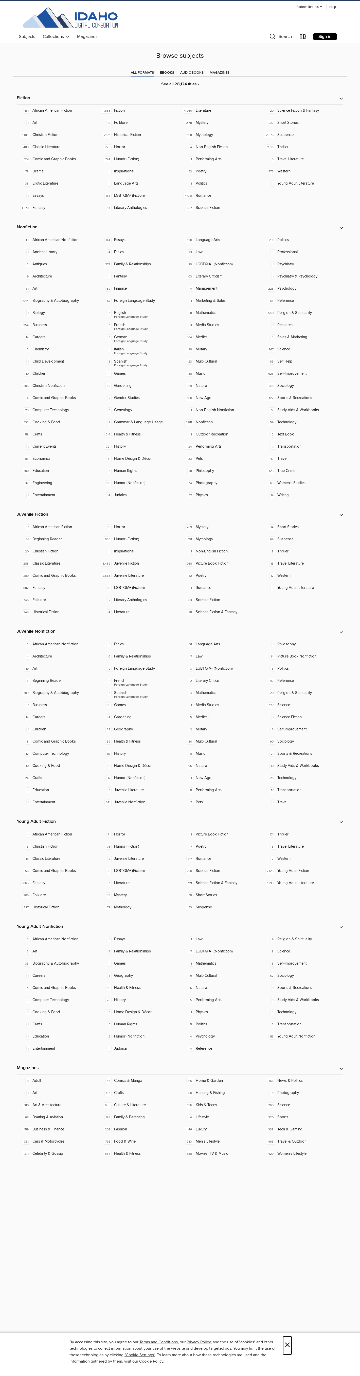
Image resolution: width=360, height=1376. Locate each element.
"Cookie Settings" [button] (139, 1355)
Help (332, 7)
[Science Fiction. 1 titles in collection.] (302, 717)
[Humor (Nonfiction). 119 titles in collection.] (139, 483)
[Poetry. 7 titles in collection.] (221, 847)
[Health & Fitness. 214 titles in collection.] (139, 434)
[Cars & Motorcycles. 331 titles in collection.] (57, 1141)
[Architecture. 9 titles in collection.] (57, 276)
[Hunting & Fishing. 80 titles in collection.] (221, 1093)
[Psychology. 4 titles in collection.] (221, 1036)
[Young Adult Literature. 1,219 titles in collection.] (302, 883)
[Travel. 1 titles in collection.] (302, 802)
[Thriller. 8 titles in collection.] (302, 551)
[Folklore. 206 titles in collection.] (57, 895)
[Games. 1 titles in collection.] (139, 964)
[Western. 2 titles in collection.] (302, 859)
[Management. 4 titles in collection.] (221, 289)
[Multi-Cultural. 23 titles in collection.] (221, 361)
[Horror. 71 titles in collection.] (139, 834)
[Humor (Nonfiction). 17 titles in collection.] (139, 778)
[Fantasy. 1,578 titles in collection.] (57, 208)
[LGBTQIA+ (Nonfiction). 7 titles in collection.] (221, 951)
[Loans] (303, 38)
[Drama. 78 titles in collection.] (57, 171)
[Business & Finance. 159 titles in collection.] (57, 1129)
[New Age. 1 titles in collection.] (221, 778)
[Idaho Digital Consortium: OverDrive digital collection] (68, 17)
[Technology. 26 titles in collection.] (302, 778)
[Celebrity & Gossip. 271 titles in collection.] (57, 1154)
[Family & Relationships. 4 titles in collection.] (139, 951)
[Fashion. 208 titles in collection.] (139, 1129)
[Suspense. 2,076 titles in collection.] (302, 135)
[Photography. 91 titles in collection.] (302, 1093)
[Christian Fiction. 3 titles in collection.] (57, 847)
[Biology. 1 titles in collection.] (57, 313)
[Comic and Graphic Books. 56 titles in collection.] (57, 871)
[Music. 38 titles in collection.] (221, 374)
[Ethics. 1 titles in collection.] (139, 644)
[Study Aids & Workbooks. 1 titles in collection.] (302, 1000)
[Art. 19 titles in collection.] (57, 669)
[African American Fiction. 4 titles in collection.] (57, 834)
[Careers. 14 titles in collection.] (57, 337)
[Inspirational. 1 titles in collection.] (139, 171)
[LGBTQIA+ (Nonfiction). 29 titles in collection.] (221, 264)
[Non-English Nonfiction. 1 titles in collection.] (221, 410)
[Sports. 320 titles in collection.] (302, 1117)
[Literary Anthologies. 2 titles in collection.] (139, 600)
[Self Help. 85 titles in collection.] (302, 361)
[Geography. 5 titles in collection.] (139, 976)
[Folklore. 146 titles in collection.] (57, 600)
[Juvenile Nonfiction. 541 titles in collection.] (139, 802)
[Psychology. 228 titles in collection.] (302, 289)
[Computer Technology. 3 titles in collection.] (57, 1000)
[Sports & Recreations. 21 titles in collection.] (302, 754)
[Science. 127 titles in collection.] (302, 705)
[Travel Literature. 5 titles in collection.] (302, 159)
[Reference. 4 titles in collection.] (221, 1049)
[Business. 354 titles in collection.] (57, 325)
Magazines (87, 36)
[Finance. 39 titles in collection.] (139, 289)
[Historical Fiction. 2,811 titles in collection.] (139, 135)
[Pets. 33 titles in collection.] (221, 459)
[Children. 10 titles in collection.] (57, 374)
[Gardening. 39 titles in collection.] (139, 386)
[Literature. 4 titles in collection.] (139, 612)
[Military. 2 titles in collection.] (221, 729)
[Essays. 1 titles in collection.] (57, 196)
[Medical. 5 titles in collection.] (221, 717)
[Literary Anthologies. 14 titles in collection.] (139, 208)
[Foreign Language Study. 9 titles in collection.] (139, 669)
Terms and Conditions (158, 1342)
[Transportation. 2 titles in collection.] (302, 1024)
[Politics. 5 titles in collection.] (302, 669)
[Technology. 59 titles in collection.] (302, 422)
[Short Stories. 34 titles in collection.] (302, 527)
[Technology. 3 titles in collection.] (302, 1012)
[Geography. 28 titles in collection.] (139, 729)
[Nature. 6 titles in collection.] (221, 988)
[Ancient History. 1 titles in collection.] (57, 252)
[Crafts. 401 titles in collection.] (139, 1093)
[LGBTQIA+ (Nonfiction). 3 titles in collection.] (221, 669)
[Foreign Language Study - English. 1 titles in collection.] (139, 313)
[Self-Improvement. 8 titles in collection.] (302, 964)
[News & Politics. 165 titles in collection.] (302, 1081)
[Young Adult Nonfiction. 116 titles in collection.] (302, 1036)
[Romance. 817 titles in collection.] (221, 859)
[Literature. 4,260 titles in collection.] (221, 111)
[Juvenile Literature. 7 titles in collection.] (139, 859)
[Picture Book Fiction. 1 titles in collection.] (221, 834)
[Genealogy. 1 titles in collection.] (139, 410)
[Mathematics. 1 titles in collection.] (221, 964)
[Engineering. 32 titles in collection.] (57, 483)
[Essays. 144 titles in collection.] (139, 240)
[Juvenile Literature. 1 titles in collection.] (139, 790)
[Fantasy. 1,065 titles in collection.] (57, 883)
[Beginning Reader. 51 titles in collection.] (57, 539)
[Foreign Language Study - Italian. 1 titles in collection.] (139, 349)
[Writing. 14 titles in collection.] (302, 495)
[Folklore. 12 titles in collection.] (139, 123)
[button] (309, 7)
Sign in (325, 36)
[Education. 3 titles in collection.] (57, 790)
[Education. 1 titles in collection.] (57, 1036)
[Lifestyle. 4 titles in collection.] (221, 1117)
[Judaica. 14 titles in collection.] (139, 495)
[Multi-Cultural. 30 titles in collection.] (221, 741)
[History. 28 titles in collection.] (139, 1000)
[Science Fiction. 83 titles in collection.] (221, 600)
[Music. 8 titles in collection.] (221, 754)
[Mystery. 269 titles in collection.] (221, 527)
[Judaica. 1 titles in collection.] (139, 1049)
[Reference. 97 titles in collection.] (302, 681)
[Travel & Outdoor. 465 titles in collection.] (302, 1141)
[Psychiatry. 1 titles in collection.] (302, 264)
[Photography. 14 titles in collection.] (221, 483)
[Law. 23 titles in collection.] (221, 252)
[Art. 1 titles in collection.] (57, 123)
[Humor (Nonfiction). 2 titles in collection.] (139, 1036)
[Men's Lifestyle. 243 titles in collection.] (221, 1141)
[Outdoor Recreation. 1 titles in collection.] (221, 434)
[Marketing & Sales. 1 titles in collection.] (221, 301)
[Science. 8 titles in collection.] (302, 951)
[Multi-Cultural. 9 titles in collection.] (221, 976)
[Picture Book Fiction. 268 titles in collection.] (221, 563)
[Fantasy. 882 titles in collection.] (57, 588)
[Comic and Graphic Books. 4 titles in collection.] (57, 398)
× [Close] (287, 1345)
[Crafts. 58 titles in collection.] (57, 434)
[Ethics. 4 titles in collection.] (139, 252)
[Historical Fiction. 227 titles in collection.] (57, 907)
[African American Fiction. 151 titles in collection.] (57, 111)
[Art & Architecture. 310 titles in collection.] (57, 1105)
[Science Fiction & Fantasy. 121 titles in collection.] (221, 883)
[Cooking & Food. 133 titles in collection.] (57, 422)
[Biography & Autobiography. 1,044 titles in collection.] (57, 301)
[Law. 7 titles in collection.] (221, 656)
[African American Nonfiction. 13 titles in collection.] (57, 240)
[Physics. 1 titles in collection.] (221, 1012)
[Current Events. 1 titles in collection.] (57, 447)
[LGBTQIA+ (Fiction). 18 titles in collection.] (139, 588)
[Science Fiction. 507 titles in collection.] (221, 208)
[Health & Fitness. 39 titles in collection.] (139, 741)
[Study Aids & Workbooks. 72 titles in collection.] (302, 410)
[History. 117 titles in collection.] (139, 754)
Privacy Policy (199, 1342)
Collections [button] (56, 36)
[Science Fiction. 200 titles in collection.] (221, 871)
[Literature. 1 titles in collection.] (139, 883)
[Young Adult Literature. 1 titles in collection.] (302, 183)
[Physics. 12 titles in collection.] (221, 495)
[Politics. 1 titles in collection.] (221, 183)
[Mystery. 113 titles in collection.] (139, 895)
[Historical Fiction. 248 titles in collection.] (57, 612)
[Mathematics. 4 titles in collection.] (221, 693)
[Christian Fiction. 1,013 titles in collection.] (57, 135)
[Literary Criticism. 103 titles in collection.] (221, 276)
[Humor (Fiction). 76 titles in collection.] (139, 847)
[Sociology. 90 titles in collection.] (302, 741)
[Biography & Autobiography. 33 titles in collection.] (57, 964)
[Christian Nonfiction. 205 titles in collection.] (57, 386)
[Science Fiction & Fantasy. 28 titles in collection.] (221, 612)
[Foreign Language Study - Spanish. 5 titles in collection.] (139, 361)
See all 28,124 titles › (180, 84)
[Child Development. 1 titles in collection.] (57, 361)
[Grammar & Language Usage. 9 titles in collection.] (139, 422)
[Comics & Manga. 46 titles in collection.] (139, 1081)
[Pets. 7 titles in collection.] (221, 802)
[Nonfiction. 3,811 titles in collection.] (221, 422)
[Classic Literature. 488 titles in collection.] (57, 147)
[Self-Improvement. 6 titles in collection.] (302, 729)
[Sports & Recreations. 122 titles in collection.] (302, 398)
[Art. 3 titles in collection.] (57, 951)
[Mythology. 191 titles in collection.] (221, 539)
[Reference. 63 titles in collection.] (302, 301)
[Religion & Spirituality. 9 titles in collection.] (302, 939)
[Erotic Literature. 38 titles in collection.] (57, 183)
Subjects (27, 36)
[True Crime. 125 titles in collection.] (302, 471)
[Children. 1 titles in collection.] (57, 729)
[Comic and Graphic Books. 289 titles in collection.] (57, 576)
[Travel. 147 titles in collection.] (302, 459)
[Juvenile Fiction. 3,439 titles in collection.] (139, 563)
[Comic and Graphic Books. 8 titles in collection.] (57, 741)
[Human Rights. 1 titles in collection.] (139, 471)
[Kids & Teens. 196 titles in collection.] (221, 1105)
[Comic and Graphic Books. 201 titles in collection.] (57, 159)
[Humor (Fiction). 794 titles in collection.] (139, 159)
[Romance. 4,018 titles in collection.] (221, 196)
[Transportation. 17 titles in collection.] (302, 790)
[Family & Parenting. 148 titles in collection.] (139, 1117)
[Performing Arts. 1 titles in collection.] (221, 159)
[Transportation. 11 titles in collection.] (302, 447)
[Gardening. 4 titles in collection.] (139, 717)
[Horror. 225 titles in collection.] (139, 147)
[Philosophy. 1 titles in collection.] (302, 644)
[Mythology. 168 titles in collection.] (221, 135)
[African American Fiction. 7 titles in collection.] (57, 527)
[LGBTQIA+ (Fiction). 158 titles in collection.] (139, 196)
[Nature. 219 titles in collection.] (221, 386)
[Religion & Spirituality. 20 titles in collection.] (302, 693)
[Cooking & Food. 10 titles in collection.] (57, 766)
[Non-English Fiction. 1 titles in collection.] (221, 551)
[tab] (142, 72)
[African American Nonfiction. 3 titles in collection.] (57, 939)
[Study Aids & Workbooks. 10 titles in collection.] (302, 766)
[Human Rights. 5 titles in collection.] (139, 1024)
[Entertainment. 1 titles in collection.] (57, 495)
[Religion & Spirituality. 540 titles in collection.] (302, 313)
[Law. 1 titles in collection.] (221, 939)
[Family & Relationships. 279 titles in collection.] (139, 264)
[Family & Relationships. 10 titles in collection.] (139, 656)
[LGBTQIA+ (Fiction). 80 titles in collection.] (139, 871)
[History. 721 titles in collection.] (139, 447)
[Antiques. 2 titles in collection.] (57, 264)
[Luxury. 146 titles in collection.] (221, 1129)
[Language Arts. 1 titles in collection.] (139, 183)
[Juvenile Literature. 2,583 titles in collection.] (139, 576)
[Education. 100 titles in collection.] (57, 471)
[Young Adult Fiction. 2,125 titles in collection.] (302, 871)
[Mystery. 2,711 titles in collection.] (221, 123)
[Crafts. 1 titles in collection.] (57, 1024)
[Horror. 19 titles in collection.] (139, 527)
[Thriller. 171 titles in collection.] (302, 834)
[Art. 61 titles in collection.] (57, 289)
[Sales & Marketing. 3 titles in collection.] (302, 337)
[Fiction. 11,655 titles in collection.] (139, 111)
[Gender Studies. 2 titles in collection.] (139, 398)
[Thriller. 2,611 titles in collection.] (302, 147)
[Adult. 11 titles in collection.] (57, 1081)
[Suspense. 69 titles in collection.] (302, 539)
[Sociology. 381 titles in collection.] (302, 386)
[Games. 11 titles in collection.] (139, 374)
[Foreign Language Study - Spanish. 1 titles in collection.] (139, 693)
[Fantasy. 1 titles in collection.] (139, 276)
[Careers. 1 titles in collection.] (57, 976)
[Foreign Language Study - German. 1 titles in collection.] (139, 337)
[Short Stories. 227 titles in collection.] (302, 123)
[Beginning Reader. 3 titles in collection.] (57, 681)
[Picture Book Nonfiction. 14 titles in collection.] (302, 656)
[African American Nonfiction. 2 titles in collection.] (57, 644)
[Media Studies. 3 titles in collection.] (221, 325)
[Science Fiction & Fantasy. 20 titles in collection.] (302, 111)
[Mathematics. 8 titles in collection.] (221, 313)
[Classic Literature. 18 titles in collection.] (57, 859)
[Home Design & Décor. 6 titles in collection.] (139, 766)
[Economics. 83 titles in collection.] (57, 459)
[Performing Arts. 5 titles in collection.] (221, 1000)
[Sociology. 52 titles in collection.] (302, 976)
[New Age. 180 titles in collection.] (221, 398)
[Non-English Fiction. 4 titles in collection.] (221, 147)
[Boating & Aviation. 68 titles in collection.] (57, 1117)
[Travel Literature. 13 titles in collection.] (302, 563)
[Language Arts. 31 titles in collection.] (221, 644)
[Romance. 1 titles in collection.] (221, 588)
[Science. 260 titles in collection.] (302, 1105)
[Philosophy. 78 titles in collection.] (221, 471)
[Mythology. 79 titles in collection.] (139, 907)
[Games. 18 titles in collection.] (139, 705)
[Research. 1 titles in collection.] (302, 325)
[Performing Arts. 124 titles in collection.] (221, 447)
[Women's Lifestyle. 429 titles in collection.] (302, 1154)
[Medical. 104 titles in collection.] (221, 337)
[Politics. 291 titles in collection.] (302, 240)
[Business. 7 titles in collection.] (57, 705)
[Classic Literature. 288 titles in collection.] (57, 563)
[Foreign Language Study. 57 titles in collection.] (139, 301)
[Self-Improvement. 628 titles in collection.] (302, 374)
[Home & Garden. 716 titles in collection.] (221, 1081)
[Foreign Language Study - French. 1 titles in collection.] (139, 325)
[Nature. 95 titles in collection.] (221, 766)
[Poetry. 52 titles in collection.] (221, 171)
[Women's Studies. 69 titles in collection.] (302, 483)
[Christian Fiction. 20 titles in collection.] (57, 551)
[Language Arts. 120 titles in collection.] (221, 240)
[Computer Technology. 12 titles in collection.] (57, 754)
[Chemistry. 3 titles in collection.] (57, 349)
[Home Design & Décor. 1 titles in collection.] (139, 1012)
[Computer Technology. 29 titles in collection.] (57, 410)
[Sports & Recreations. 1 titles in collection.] (302, 988)
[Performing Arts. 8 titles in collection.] (221, 790)
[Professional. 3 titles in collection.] (302, 252)
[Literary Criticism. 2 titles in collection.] (221, 681)
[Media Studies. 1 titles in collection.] (221, 705)
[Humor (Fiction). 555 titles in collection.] (139, 539)
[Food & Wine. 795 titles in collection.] (139, 1141)
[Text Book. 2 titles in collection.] (302, 434)
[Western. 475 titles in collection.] (302, 171)
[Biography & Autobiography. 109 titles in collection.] (57, 693)
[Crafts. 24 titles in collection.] (57, 778)
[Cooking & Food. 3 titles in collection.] (57, 1012)
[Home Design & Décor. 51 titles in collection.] (139, 459)
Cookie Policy (151, 1361)
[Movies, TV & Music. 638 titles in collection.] (221, 1154)
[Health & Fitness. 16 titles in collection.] (139, 988)
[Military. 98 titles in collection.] (221, 349)
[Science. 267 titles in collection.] (302, 349)
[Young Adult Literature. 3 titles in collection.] (302, 588)
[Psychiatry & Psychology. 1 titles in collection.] (302, 276)
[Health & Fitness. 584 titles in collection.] (139, 1154)
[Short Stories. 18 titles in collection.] (221, 895)
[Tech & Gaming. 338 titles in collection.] (302, 1129)
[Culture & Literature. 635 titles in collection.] (139, 1105)
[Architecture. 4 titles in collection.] (57, 656)
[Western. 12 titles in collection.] (302, 576)
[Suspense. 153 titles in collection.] (221, 907)
